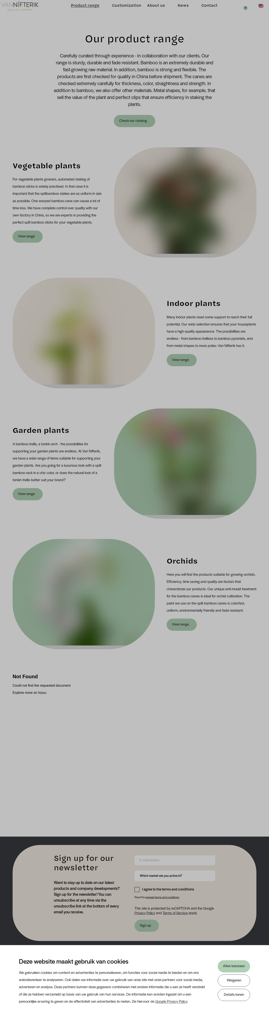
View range (26, 236)
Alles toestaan (234, 966)
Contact (204, 11)
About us (151, 11)
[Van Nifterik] (25, 11)
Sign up (145, 926)
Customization (121, 11)
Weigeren (234, 980)
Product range (79, 11)
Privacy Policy (144, 913)
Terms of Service (175, 913)
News (177, 11)
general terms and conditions (162, 897)
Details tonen (234, 995)
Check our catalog (133, 121)
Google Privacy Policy (171, 1002)
